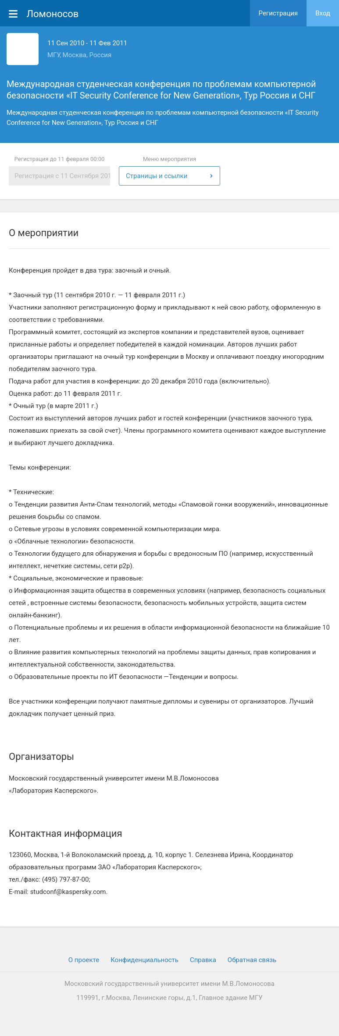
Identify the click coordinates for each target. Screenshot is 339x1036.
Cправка (203, 960)
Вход (322, 13)
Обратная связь (252, 960)
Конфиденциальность (144, 960)
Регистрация (278, 13)
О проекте (83, 960)
